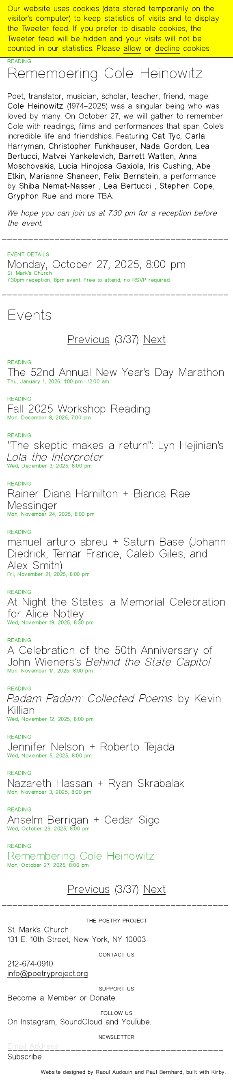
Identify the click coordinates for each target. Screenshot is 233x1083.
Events (29, 314)
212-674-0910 (30, 963)
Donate (102, 997)
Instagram (38, 1021)
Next (154, 339)
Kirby (218, 1072)
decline (167, 48)
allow (132, 48)
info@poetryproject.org (47, 973)
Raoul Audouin (114, 1072)
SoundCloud (81, 1021)
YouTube (136, 1021)
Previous (88, 339)
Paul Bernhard (164, 1072)
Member (61, 997)
